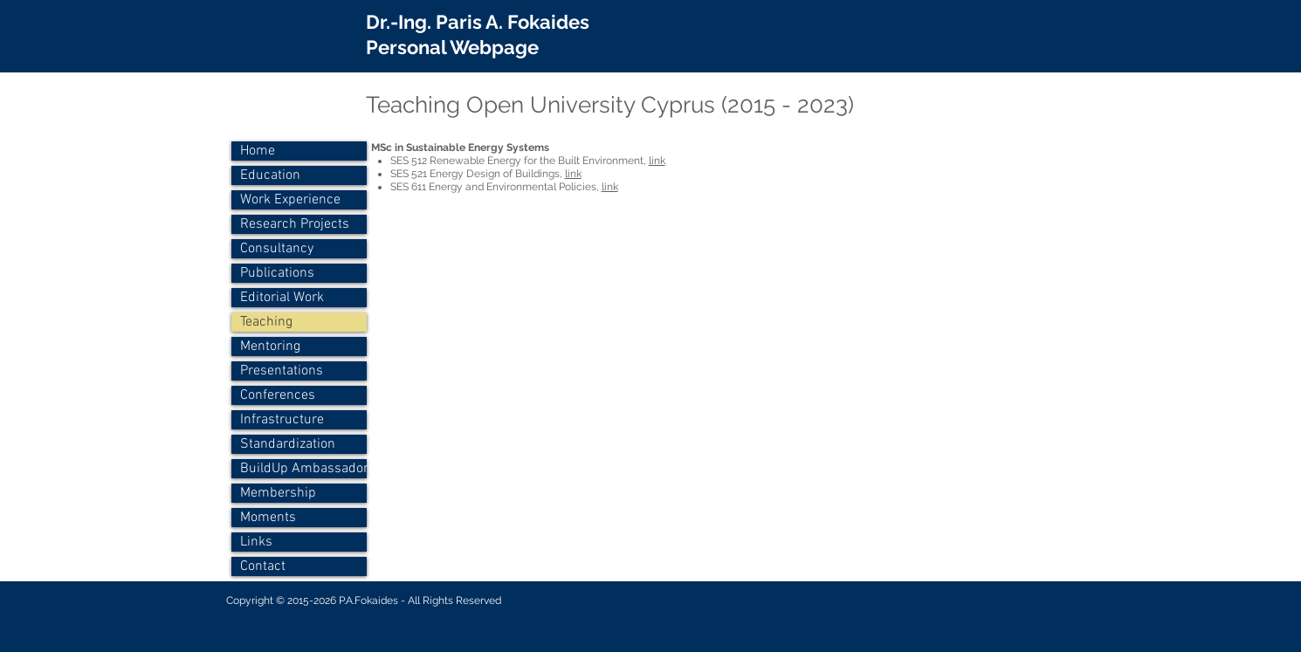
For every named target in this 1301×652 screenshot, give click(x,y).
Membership (278, 493)
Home (257, 151)
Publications (277, 273)
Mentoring (270, 346)
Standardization (287, 444)
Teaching (266, 322)
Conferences (277, 395)
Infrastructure (282, 420)
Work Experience (290, 200)
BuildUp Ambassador (303, 468)
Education (270, 175)
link (657, 160)
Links (256, 542)
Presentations (281, 371)
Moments (268, 517)
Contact (263, 566)
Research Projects (294, 224)
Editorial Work (282, 297)
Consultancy (276, 248)
